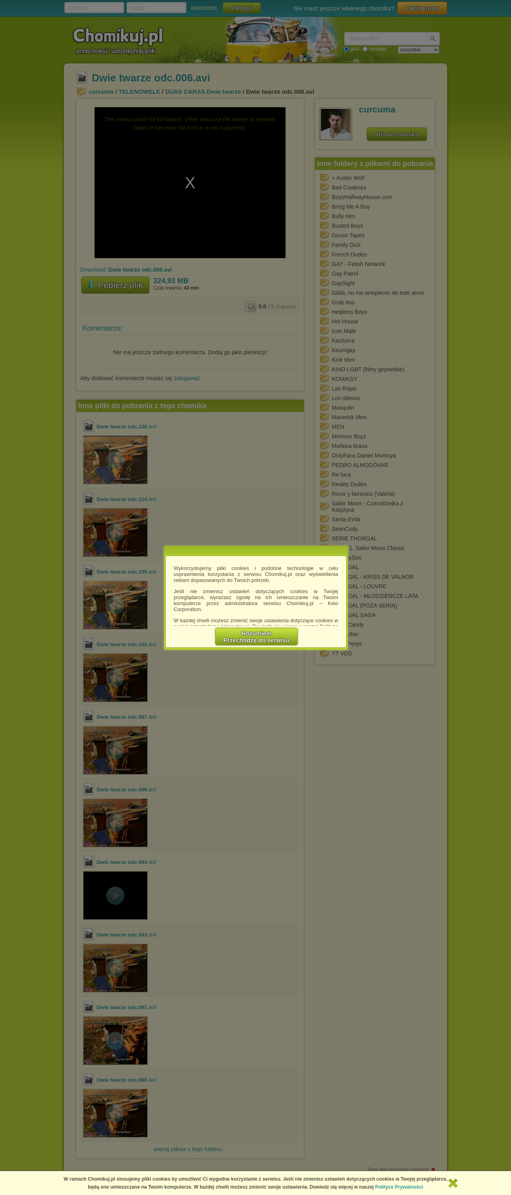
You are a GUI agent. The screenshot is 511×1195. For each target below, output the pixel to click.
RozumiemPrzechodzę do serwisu (257, 636)
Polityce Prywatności (399, 1187)
